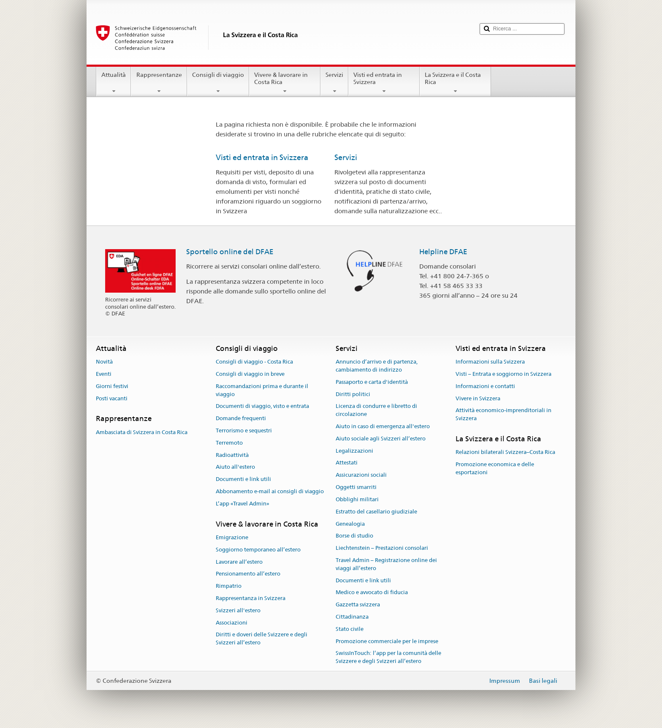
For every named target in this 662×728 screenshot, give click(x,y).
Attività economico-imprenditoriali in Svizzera (503, 414)
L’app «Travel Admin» (242, 503)
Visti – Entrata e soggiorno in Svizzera (503, 374)
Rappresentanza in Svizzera (250, 598)
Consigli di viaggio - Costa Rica (254, 362)
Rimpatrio (228, 586)
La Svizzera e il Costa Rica (455, 82)
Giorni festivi (112, 386)
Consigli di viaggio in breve (250, 374)
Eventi (103, 374)
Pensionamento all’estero (248, 574)
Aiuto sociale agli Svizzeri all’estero (381, 438)
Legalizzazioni (354, 451)
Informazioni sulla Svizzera (490, 362)
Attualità (113, 82)
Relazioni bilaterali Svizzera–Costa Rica (505, 452)
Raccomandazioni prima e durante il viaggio (262, 390)
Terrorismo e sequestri (244, 430)
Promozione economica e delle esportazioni (495, 468)
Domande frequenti (241, 418)
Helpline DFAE (443, 251)
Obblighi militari (357, 499)
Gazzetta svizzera (358, 604)
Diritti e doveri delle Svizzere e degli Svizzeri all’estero (261, 639)
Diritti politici (353, 394)
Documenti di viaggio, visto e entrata (262, 406)
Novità (104, 362)
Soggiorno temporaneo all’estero (258, 549)
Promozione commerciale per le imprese (387, 641)
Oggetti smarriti (356, 487)
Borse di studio (354, 536)
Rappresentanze (158, 82)
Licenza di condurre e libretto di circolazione (376, 410)
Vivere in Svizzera (478, 398)
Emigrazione (232, 537)
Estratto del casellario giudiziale (376, 511)
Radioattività (232, 455)
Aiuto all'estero (235, 467)
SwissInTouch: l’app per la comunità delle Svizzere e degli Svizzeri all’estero (388, 657)
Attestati (347, 463)
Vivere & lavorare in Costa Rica (285, 82)
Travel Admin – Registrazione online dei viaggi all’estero (386, 564)
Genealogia (350, 524)
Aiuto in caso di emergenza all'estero (383, 426)
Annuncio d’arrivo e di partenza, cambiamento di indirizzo (377, 366)
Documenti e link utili (243, 479)
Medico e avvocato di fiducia (372, 592)
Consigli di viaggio (218, 82)
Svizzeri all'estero (238, 610)
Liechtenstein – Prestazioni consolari (382, 548)
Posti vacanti (112, 398)
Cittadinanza (352, 617)
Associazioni (231, 622)
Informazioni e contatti (485, 386)
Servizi (334, 82)
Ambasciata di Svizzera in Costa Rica (141, 432)
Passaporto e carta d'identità (372, 382)
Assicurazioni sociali (361, 475)
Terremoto (229, 443)
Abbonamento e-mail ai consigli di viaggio (270, 491)
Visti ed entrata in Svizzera (384, 82)
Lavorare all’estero (239, 562)
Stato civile (350, 629)
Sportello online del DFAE (230, 251)
